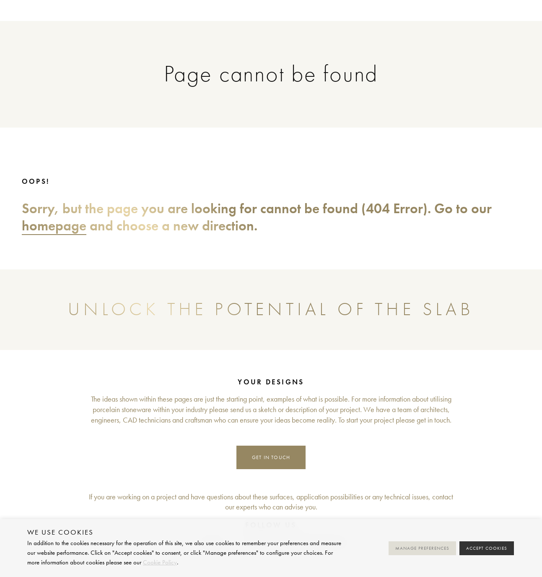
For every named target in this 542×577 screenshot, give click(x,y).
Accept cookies (486, 548)
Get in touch (271, 457)
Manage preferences (422, 548)
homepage (54, 225)
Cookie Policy (160, 562)
